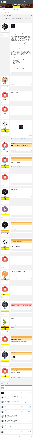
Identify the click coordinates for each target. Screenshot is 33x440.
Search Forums (3, 12)
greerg (5, 403)
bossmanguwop (16, 72)
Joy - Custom (3, 436)
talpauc (30, 401)
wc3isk (12, 182)
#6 (31, 150)
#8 (31, 182)
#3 (31, 99)
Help (19, 436)
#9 (31, 196)
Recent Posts (7, 12)
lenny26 (16, 138)
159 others (22, 138)
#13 (31, 264)
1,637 (7, 133)
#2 (31, 84)
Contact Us (16, 436)
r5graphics (18, 138)
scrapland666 (13, 377)
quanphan (12, 99)
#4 (31, 114)
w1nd (20, 20)
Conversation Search (17, 9)
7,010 (7, 201)
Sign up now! (16, 7)
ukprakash (12, 375)
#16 (31, 309)
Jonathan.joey (12, 278)
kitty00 (13, 361)
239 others (21, 72)
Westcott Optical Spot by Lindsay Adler (22, 52)
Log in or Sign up (27, 1)
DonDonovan (29, 387)
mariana (5, 398)
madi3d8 (13, 231)
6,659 (7, 331)
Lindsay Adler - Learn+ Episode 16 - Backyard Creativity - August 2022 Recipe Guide (11, 426)
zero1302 (18, 166)
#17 (31, 325)
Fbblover (12, 84)
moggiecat (29, 416)
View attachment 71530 (14, 370)
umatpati (12, 196)
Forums (4, 9)
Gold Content (9, 9)
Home (21, 436)
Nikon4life (12, 325)
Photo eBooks (14, 20)
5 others (22, 166)
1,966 (7, 169)
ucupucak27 (13, 138)
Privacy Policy (29, 436)
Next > (7, 21)
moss (11, 114)
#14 (31, 278)
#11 (31, 229)
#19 (31, 359)
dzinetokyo (13, 72)
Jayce (11, 309)
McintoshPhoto (29, 411)
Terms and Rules (24, 436)
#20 (31, 375)
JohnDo (16, 231)
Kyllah (30, 392)
